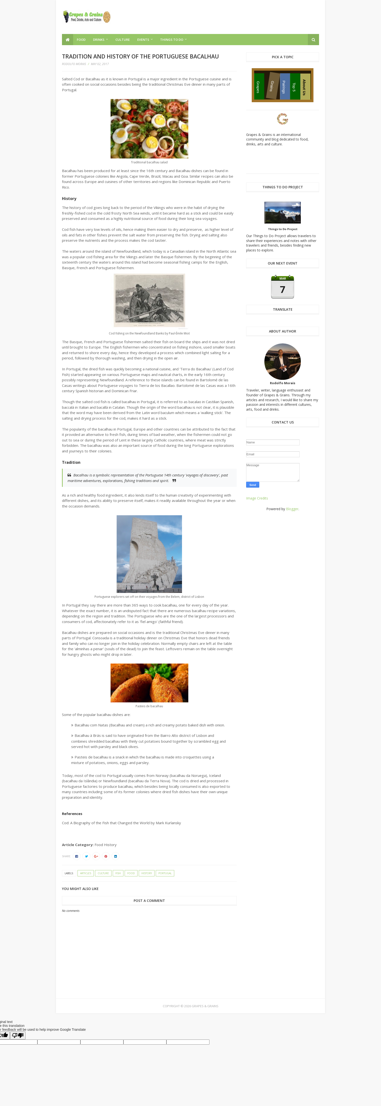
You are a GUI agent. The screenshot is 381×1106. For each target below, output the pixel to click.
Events (143, 39)
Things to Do (171, 39)
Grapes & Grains (205, 1006)
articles (85, 873)
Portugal (165, 873)
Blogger (292, 509)
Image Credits (257, 498)
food (131, 873)
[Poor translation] (18, 1035)
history (146, 873)
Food (81, 39)
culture (103, 873)
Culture (122, 39)
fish (118, 873)
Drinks (98, 39)
